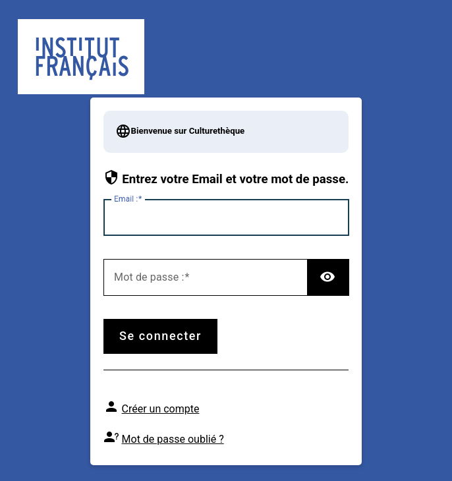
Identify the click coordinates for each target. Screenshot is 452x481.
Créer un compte (161, 409)
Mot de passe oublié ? (173, 439)
